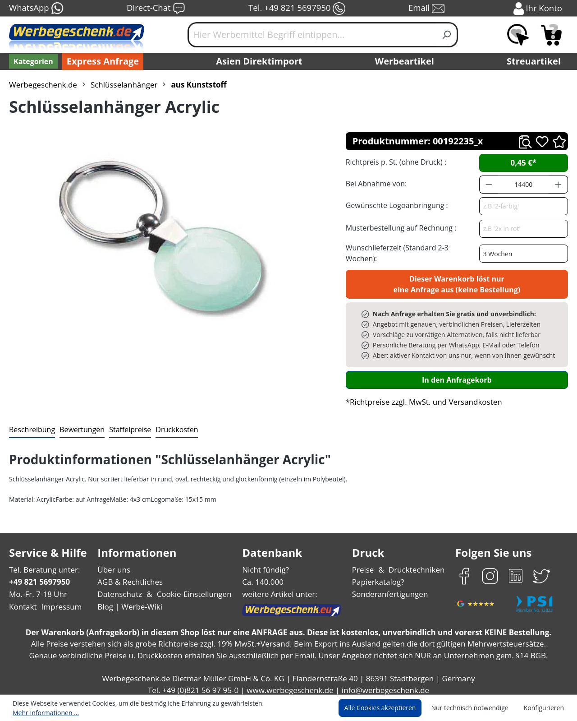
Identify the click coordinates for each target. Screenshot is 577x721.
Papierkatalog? (378, 576)
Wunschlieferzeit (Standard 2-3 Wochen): (411, 250)
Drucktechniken (415, 564)
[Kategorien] (32, 61)
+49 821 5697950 (39, 576)
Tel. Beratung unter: (42, 564)
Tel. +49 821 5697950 (296, 8)
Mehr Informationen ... (286, 708)
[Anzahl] (523, 185)
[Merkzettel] (518, 35)
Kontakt (22, 601)
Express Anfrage (100, 61)
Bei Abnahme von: (375, 183)
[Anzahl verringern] (488, 185)
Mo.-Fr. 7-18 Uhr (37, 589)
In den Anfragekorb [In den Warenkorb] (457, 375)
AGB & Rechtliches (131, 576)
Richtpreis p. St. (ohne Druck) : (395, 162)
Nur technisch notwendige (475, 708)
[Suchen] (447, 34)
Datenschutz (119, 589)
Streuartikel (536, 61)
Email (427, 8)
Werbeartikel (406, 61)
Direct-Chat (155, 8)
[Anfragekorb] (551, 35)
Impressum (59, 601)
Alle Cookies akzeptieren (388, 708)
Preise (364, 564)
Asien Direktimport (259, 61)
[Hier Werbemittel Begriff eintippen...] (312, 34)
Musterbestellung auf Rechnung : (399, 227)
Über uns (113, 564)
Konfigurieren (545, 708)
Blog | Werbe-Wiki (128, 601)
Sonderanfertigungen (389, 589)
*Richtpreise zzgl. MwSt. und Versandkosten (421, 397)
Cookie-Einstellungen (191, 589)
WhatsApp (36, 8)
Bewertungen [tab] (79, 424)
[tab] (31, 425)
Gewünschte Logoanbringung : (395, 205)
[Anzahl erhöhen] (558, 185)
